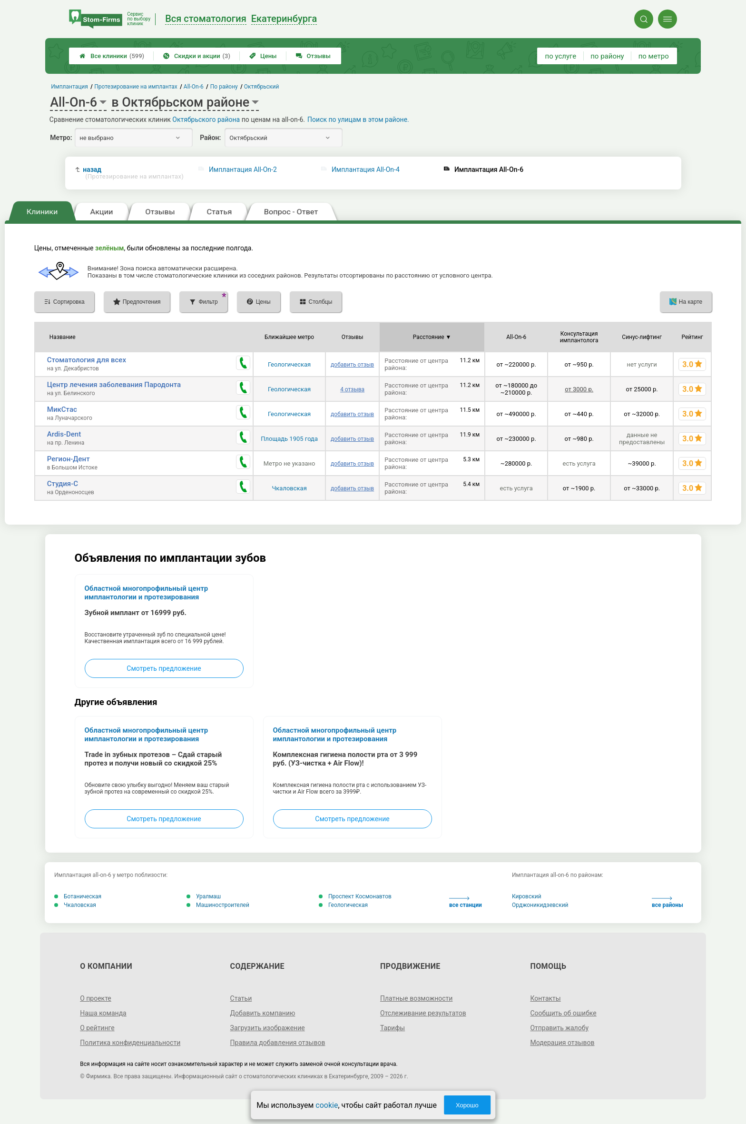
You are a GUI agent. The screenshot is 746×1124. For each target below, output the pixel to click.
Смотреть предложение (164, 668)
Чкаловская (289, 488)
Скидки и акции (196, 56)
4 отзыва (352, 389)
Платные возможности (416, 998)
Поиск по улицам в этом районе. (358, 119)
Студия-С (62, 483)
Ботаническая (77, 896)
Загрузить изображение (267, 1028)
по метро (653, 56)
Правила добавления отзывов (277, 1042)
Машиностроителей (217, 905)
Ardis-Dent (64, 434)
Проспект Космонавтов (355, 896)
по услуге (561, 56)
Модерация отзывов (562, 1042)
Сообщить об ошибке (563, 1013)
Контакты (545, 998)
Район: (210, 137)
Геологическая (289, 364)
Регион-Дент (68, 459)
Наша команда (103, 1013)
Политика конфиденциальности (130, 1042)
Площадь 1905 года (289, 438)
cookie (326, 1105)
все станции (465, 902)
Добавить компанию (262, 1013)
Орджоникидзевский (540, 905)
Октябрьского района (206, 119)
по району (607, 56)
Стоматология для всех (86, 360)
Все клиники (111, 56)
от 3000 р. (579, 389)
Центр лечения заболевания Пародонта (114, 384)
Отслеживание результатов (423, 1013)
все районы (667, 902)
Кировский (526, 896)
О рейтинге (97, 1028)
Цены (263, 56)
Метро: (61, 137)
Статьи (241, 998)
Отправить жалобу (559, 1028)
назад (133, 173)
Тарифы (392, 1028)
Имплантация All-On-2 (243, 169)
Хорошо (467, 1105)
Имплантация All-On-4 (366, 169)
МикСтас (62, 409)
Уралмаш (203, 896)
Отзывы (313, 56)
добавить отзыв (352, 364)
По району (224, 86)
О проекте (95, 998)
